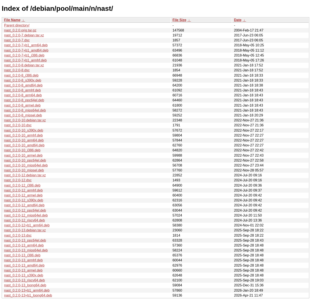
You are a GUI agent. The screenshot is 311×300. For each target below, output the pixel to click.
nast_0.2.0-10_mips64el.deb (26, 165)
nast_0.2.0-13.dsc (18, 235)
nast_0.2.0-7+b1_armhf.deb (25, 60)
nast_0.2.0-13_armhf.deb (23, 260)
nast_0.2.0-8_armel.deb (22, 105)
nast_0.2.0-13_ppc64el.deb (25, 240)
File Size (179, 20)
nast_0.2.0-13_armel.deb (23, 270)
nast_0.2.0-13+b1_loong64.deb (28, 295)
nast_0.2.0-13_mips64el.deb (26, 250)
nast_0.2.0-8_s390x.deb (22, 80)
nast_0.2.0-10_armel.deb (23, 155)
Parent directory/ (16, 25)
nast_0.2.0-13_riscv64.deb (24, 280)
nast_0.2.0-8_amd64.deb (23, 85)
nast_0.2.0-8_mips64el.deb (25, 110)
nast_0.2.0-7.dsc (17, 40)
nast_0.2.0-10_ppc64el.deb (25, 160)
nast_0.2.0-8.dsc (17, 70)
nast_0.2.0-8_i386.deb (21, 75)
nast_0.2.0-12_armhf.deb (23, 190)
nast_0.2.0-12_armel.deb (23, 195)
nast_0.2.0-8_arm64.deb (23, 95)
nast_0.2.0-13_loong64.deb (25, 285)
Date (237, 20)
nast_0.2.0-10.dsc (18, 125)
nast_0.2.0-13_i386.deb (22, 255)
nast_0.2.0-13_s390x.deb (23, 275)
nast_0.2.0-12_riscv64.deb (24, 220)
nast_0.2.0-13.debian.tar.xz (25, 230)
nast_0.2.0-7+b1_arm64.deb (26, 45)
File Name (12, 20)
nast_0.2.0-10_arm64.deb (24, 140)
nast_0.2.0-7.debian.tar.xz (24, 35)
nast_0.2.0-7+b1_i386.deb (24, 55)
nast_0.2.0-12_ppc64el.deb (25, 210)
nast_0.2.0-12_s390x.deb (23, 200)
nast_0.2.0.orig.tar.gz (20, 30)
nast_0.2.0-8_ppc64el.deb (24, 100)
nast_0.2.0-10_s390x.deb (23, 130)
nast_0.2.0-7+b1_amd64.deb (26, 50)
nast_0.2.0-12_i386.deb (22, 185)
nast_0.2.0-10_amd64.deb (24, 145)
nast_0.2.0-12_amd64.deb (24, 205)
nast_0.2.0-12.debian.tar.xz (25, 175)
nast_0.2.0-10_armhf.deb (23, 135)
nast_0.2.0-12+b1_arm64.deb (26, 225)
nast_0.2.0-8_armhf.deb (22, 90)
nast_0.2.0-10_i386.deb (22, 150)
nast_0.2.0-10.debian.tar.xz (25, 120)
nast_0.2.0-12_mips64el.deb (26, 215)
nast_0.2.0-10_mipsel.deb (24, 170)
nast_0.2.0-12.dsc (18, 180)
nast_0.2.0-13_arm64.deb (24, 245)
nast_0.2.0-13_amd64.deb (24, 265)
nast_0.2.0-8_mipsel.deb (23, 115)
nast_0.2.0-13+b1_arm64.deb (26, 290)
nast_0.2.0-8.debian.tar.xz (24, 65)
